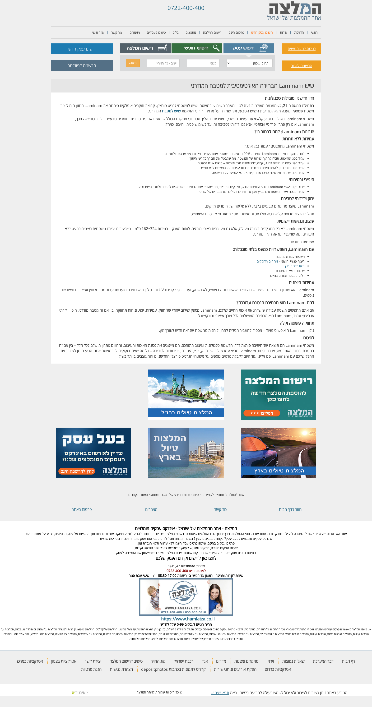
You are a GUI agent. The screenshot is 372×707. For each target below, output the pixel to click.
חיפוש (133, 63)
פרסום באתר (82, 509)
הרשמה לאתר (301, 65)
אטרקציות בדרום (278, 669)
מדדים (221, 661)
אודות (283, 32)
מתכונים (191, 32)
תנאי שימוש (220, 692)
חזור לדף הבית (290, 509)
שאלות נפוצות (293, 661)
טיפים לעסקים (156, 32)
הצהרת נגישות (121, 669)
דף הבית (348, 661)
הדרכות (299, 32)
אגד (205, 661)
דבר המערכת (323, 661)
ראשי (314, 32)
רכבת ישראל (183, 661)
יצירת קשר (93, 661)
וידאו (270, 661)
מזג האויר (158, 661)
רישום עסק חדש (262, 32)
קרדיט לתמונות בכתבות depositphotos (173, 669)
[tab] (249, 48)
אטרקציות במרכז (30, 661)
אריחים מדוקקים (267, 261)
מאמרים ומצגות (246, 661)
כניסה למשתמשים (302, 48)
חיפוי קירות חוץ (295, 266)
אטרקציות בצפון (63, 661)
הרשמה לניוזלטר (82, 65)
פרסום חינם (236, 32)
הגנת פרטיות (91, 669)
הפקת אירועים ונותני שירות (235, 669)
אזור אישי (98, 32)
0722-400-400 (186, 8)
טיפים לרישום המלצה (126, 661)
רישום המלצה (212, 32)
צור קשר (116, 32)
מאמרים (135, 32)
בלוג (175, 32)
